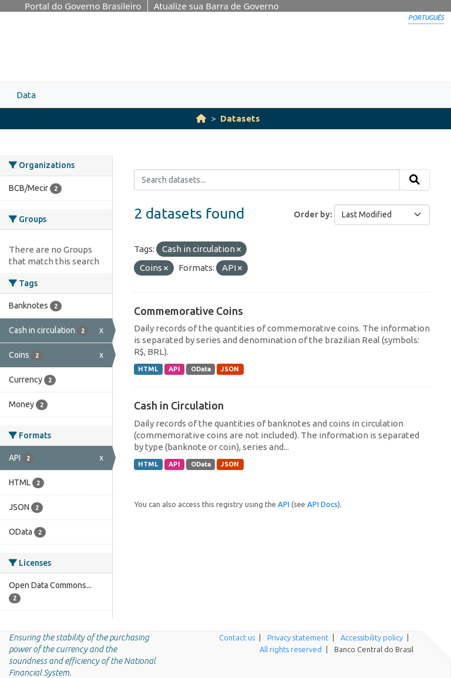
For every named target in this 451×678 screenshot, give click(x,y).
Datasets (240, 118)
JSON (230, 368)
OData (201, 368)
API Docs (322, 504)
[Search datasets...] (267, 179)
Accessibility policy (372, 637)
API (174, 368)
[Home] (201, 118)
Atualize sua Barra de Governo (216, 6)
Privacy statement (297, 637)
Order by (312, 214)
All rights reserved (291, 649)
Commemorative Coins (188, 311)
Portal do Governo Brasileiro (83, 6)
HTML (148, 368)
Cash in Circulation (179, 405)
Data (26, 95)
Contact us (237, 637)
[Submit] (414, 179)
